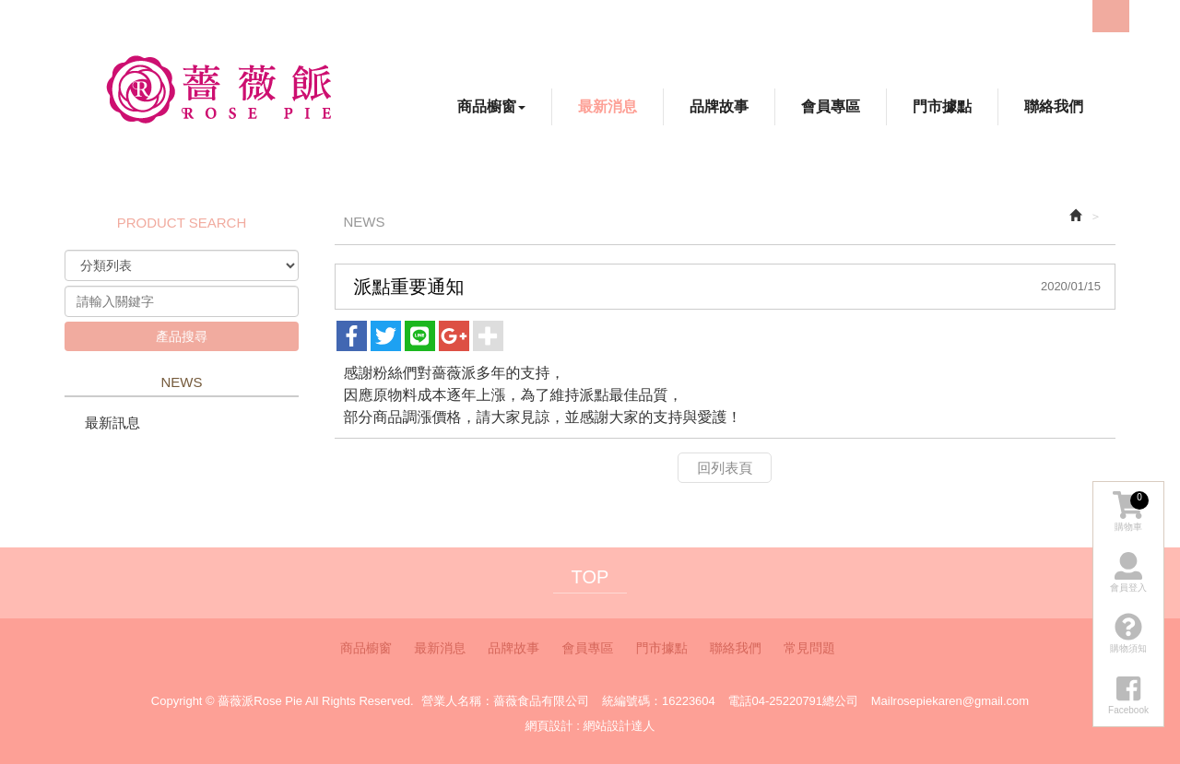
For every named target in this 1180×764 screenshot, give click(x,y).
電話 (739, 701)
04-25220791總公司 (804, 701)
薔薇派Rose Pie (218, 88)
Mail (882, 701)
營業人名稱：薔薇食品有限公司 (505, 701)
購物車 (1131, 511)
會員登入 (1128, 572)
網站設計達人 (619, 726)
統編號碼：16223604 (658, 701)
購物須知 (1128, 633)
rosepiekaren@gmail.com (961, 701)
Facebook (1008, 16)
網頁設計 (549, 726)
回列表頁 (724, 468)
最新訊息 (112, 422)
